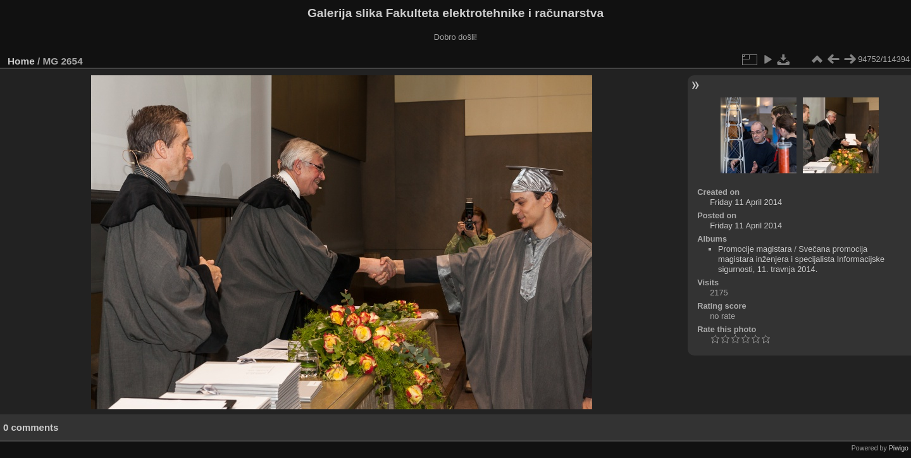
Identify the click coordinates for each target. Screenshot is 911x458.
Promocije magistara (755, 249)
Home (21, 61)
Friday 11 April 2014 (746, 202)
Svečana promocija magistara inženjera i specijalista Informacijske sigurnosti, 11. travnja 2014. (801, 259)
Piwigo (898, 448)
